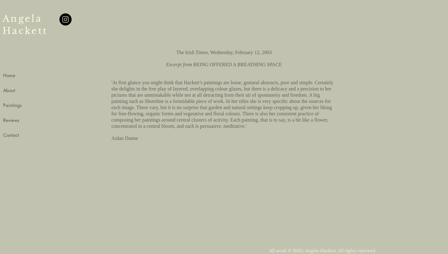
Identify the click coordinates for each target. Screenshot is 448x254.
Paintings (12, 105)
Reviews (11, 120)
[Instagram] (65, 19)
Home (9, 75)
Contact (11, 135)
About (9, 90)
